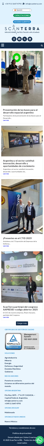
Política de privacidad (22, 433)
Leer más (6, 120)
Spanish (18, 10)
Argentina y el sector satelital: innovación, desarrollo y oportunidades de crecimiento (18, 163)
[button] (2, 45)
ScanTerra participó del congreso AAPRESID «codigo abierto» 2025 (20, 308)
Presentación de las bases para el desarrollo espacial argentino (20, 111)
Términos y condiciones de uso (22, 428)
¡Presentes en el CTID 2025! (17, 238)
